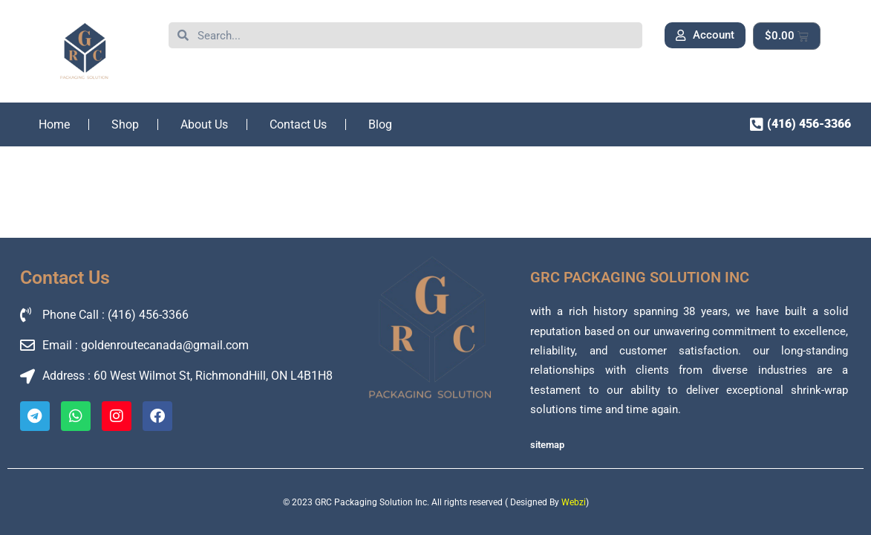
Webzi (573, 502)
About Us (204, 124)
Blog (380, 124)
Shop (125, 124)
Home (54, 124)
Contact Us (298, 124)
